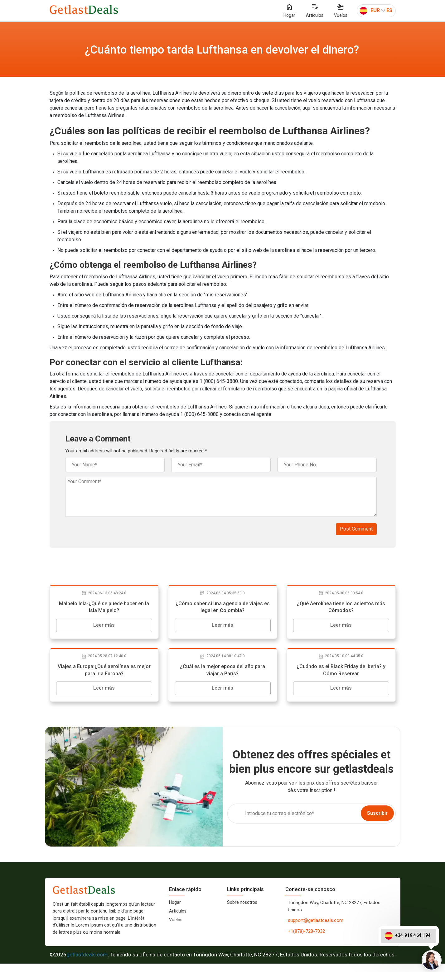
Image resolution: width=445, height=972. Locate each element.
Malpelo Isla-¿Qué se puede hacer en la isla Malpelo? (104, 608)
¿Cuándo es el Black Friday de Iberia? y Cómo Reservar (341, 675)
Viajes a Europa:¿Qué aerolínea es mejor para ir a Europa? (104, 675)
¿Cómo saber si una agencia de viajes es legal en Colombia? (223, 608)
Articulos (177, 919)
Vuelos (340, 11)
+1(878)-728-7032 (306, 939)
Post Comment (356, 529)
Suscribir (377, 821)
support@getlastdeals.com (315, 929)
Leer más (104, 626)
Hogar (289, 11)
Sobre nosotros (242, 910)
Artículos (314, 11)
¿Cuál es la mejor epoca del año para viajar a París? (222, 675)
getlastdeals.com (87, 963)
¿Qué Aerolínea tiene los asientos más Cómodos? (341, 608)
